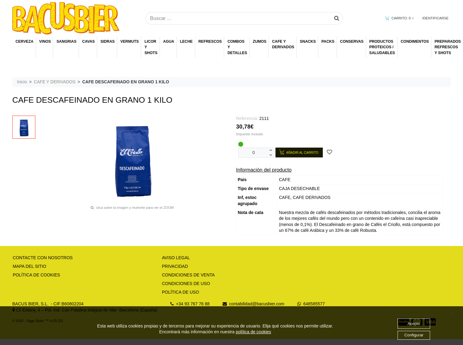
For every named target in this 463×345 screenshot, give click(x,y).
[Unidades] (253, 152)
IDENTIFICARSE (435, 18)
